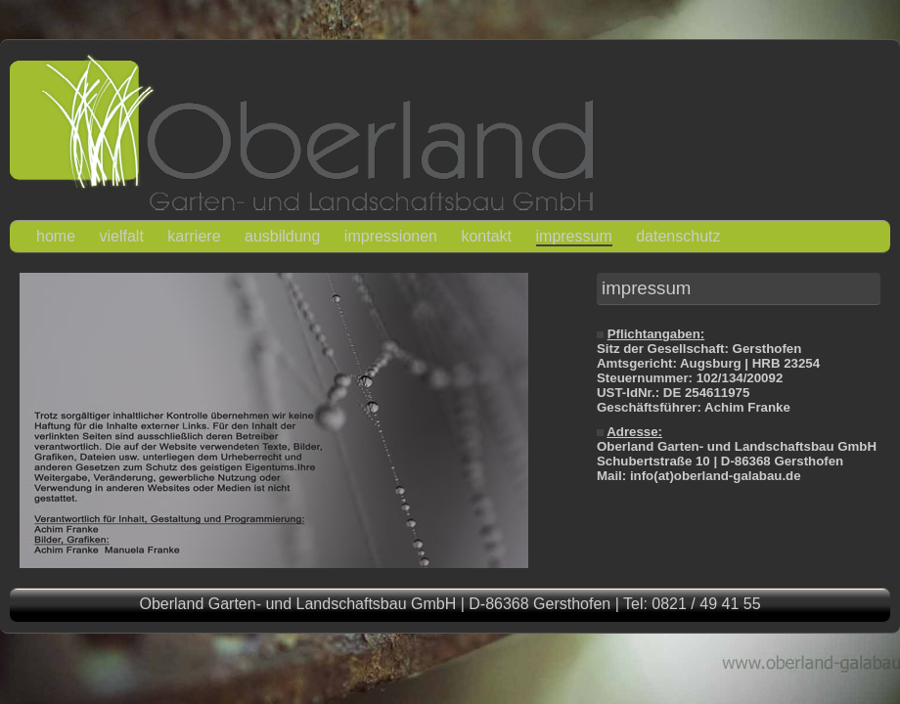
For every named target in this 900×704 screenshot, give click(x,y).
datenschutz (678, 236)
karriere (193, 236)
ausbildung (282, 236)
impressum (574, 236)
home (55, 236)
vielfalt (121, 236)
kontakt (486, 236)
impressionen (390, 236)
